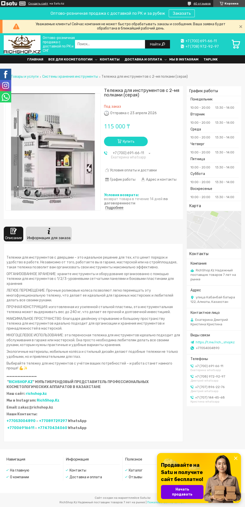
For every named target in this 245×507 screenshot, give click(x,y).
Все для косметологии (70, 59)
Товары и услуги (24, 77)
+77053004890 (21, 421)
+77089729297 (53, 421)
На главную (19, 470)
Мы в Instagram (183, 59)
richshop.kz (36, 394)
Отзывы (135, 477)
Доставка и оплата (143, 59)
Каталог (135, 470)
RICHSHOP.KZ (21, 382)
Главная (35, 59)
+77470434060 (52, 428)
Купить (128, 141)
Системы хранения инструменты (70, 77)
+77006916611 (20, 428)
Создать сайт (38, 3)
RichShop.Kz (48, 400)
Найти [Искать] (156, 44)
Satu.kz (145, 498)
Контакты (110, 59)
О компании (19, 477)
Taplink (211, 59)
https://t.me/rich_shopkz (215, 342)
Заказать (182, 13)
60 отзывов (202, 3)
